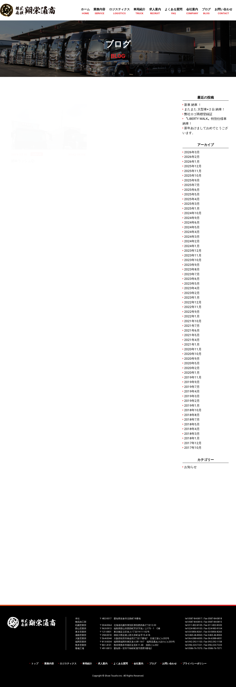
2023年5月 (192, 283)
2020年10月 (193, 354)
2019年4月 (192, 391)
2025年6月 (192, 190)
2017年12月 (193, 443)
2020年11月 (193, 349)
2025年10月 (193, 175)
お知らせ (190, 467)
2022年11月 (193, 307)
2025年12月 (193, 166)
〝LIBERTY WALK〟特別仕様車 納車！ (205, 121)
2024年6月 (192, 222)
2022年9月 (192, 312)
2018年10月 (193, 410)
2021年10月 (193, 321)
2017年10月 (193, 447)
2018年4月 (192, 429)
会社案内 (138, 663)
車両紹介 (87, 663)
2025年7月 (192, 185)
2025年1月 (192, 208)
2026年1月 (192, 161)
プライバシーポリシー (194, 663)
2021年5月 (192, 335)
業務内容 (49, 663)
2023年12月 (193, 250)
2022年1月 (192, 316)
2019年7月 (192, 387)
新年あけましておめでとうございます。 (205, 130)
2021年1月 (192, 344)
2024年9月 (192, 218)
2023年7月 (192, 274)
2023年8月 (192, 269)
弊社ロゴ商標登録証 (198, 114)
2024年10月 (193, 213)
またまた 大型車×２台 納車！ (204, 109)
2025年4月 (192, 199)
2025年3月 (192, 204)
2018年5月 (192, 424)
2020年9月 (192, 358)
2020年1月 (192, 372)
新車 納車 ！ (192, 105)
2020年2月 (192, 368)
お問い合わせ (169, 663)
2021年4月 (192, 340)
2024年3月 (192, 236)
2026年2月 (192, 157)
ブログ (152, 663)
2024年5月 (192, 227)
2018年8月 (192, 415)
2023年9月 (192, 265)
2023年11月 (193, 255)
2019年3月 (192, 396)
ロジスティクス (68, 663)
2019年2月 (192, 401)
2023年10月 (193, 260)
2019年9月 (192, 382)
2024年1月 (192, 246)
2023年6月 (192, 279)
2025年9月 (192, 180)
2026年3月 (192, 152)
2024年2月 (192, 241)
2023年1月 (192, 297)
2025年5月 (192, 194)
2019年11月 (193, 377)
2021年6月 (192, 330)
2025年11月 (193, 171)
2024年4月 (192, 232)
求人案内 (102, 663)
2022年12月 (193, 302)
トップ (34, 663)
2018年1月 (192, 438)
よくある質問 (120, 663)
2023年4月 (192, 288)
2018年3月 (192, 433)
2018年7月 (192, 419)
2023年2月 (192, 293)
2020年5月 (192, 363)
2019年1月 (192, 405)
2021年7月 (192, 325)
